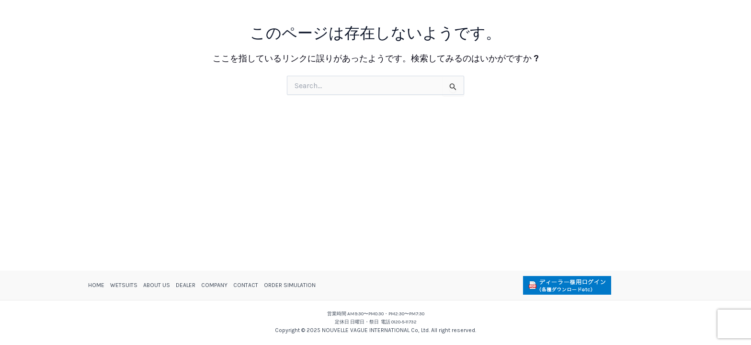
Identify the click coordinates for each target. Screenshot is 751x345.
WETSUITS (123, 285)
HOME (96, 285)
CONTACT (245, 285)
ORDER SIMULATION (290, 285)
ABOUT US (156, 285)
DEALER (185, 285)
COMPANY (214, 285)
